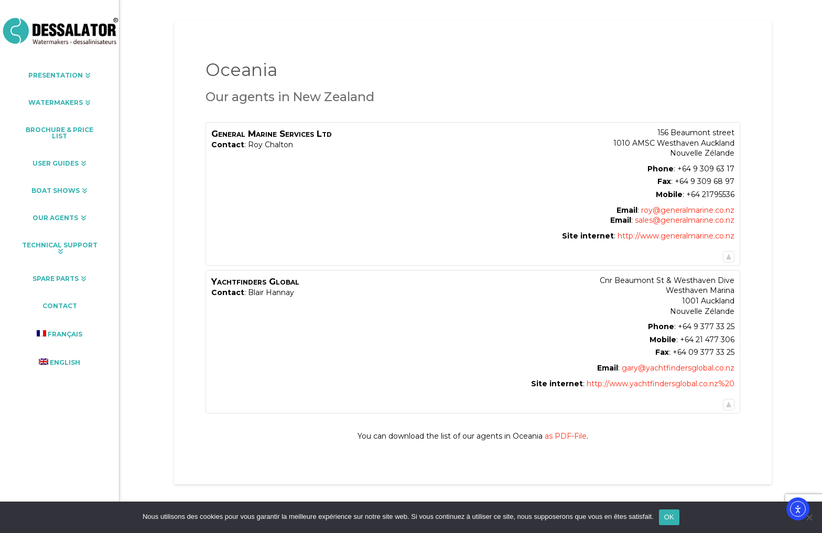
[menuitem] (59, 334)
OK (669, 517)
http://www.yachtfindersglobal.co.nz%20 (660, 383)
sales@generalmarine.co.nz (684, 220)
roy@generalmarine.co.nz (687, 210)
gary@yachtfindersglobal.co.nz (678, 368)
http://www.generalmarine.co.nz (676, 236)
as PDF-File (566, 436)
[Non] (809, 517)
